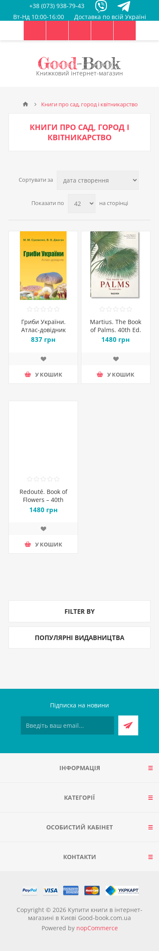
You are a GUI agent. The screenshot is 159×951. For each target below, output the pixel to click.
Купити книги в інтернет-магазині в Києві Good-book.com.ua (85, 914)
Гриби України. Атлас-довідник (43, 326)
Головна (25, 104)
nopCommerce (97, 928)
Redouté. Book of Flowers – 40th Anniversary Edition (43, 500)
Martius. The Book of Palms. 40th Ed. (115, 326)
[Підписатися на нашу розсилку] (67, 725)
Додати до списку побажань (43, 358)
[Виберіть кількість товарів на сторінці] (81, 203)
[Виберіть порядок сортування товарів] (98, 180)
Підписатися (128, 725)
